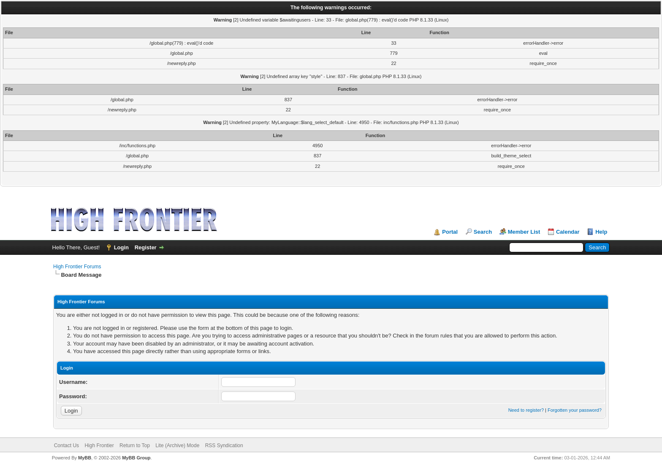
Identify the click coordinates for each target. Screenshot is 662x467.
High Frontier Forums (77, 267)
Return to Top (134, 445)
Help (601, 232)
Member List (524, 232)
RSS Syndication (224, 445)
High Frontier (99, 445)
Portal (450, 232)
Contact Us (66, 445)
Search (483, 232)
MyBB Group (136, 457)
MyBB (84, 457)
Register (146, 247)
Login (121, 247)
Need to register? (526, 410)
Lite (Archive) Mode (177, 445)
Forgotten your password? (575, 410)
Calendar (568, 232)
